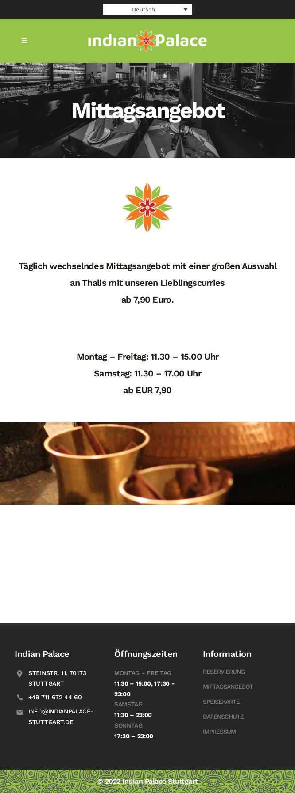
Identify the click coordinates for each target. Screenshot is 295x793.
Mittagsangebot (228, 686)
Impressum (219, 731)
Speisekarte (221, 701)
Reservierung (224, 671)
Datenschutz (223, 716)
